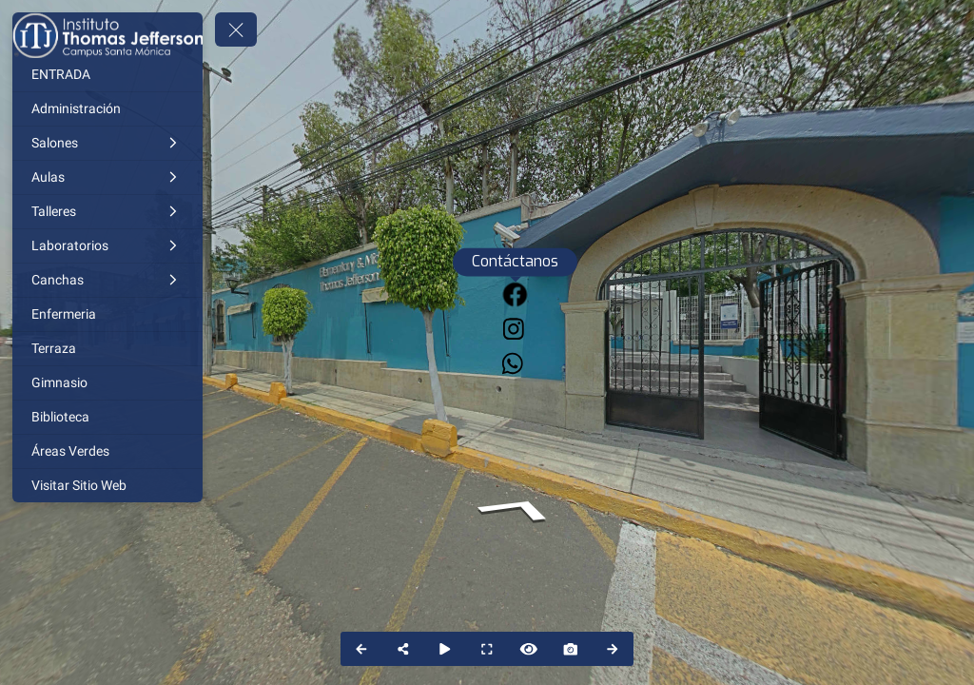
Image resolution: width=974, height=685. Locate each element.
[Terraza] (107, 348)
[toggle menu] (236, 29)
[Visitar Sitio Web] (107, 485)
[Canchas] (107, 280)
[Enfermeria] (107, 314)
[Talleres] (107, 211)
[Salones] (107, 143)
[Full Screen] (487, 649)
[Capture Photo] (571, 649)
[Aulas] (107, 177)
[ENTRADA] (107, 74)
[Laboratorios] (107, 246)
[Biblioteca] (107, 417)
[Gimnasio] (107, 383)
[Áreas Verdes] (107, 451)
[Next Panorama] (612, 649)
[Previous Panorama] (361, 649)
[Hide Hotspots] (529, 649)
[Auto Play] (445, 649)
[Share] (403, 649)
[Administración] (107, 109)
